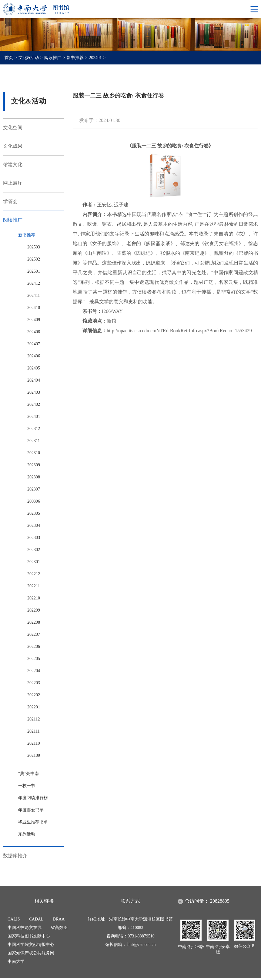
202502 (33, 259)
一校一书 (26, 785)
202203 (33, 683)
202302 (33, 549)
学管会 (10, 201)
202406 (33, 356)
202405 (33, 368)
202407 (33, 344)
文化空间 (12, 127)
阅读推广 (52, 57)
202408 (33, 332)
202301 (33, 562)
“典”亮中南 (28, 773)
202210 (33, 598)
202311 (33, 440)
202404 (33, 380)
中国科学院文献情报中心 (31, 944)
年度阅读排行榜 (33, 798)
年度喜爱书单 (31, 810)
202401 (95, 57)
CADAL (36, 919)
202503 (33, 247)
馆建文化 (12, 164)
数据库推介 (15, 855)
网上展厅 (12, 182)
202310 (33, 453)
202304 (33, 525)
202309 (33, 465)
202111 (33, 731)
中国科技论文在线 (25, 927)
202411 (33, 295)
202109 (33, 755)
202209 (33, 610)
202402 (33, 404)
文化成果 (12, 146)
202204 (33, 670)
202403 (33, 392)
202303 (33, 537)
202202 (33, 695)
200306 (33, 501)
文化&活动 (28, 57)
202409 (33, 319)
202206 (33, 646)
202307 (33, 489)
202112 (33, 719)
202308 (33, 477)
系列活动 (26, 834)
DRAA (59, 919)
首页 (9, 57)
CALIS (14, 919)
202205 (33, 658)
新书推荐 (75, 57)
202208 (33, 622)
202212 (33, 574)
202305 (33, 513)
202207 (33, 634)
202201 (33, 707)
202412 (33, 283)
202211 (33, 586)
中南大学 (16, 961)
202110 (33, 743)
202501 (33, 271)
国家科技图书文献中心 (29, 936)
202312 (33, 428)
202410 (33, 307)
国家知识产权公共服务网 (31, 953)
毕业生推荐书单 (33, 822)
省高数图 (59, 927)
